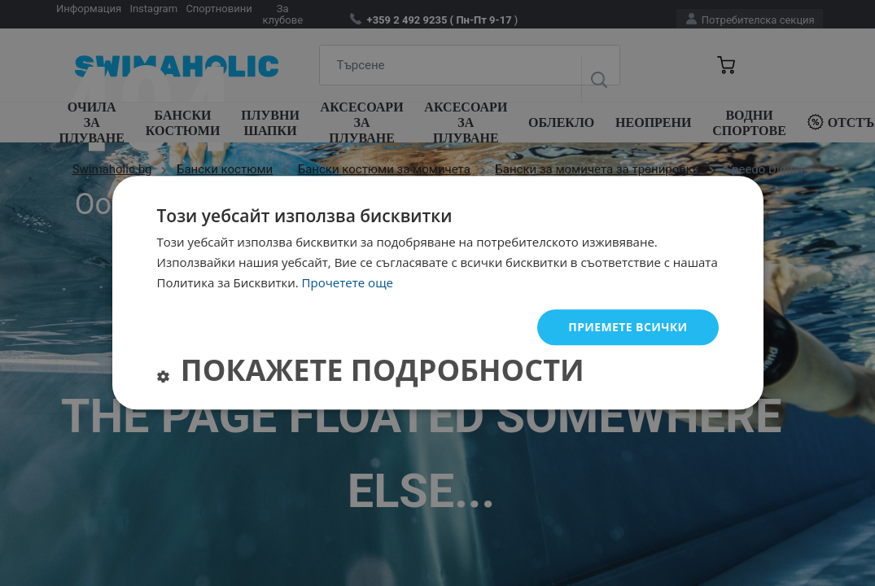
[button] (370, 374)
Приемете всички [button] (627, 327)
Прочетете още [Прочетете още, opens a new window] (347, 282)
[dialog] (437, 292)
